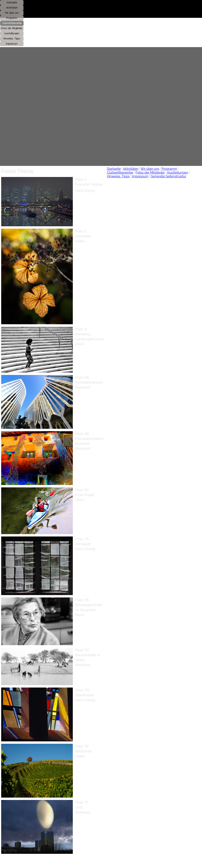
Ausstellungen (177, 172)
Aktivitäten (130, 169)
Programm (169, 169)
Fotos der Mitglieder (150, 172)
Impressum (140, 176)
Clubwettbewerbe (120, 172)
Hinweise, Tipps (118, 176)
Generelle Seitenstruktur (168, 176)
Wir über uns (150, 169)
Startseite (114, 169)
